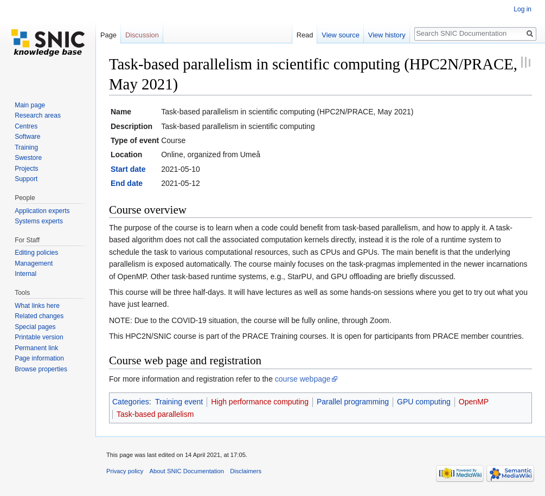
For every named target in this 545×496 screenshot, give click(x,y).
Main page (30, 105)
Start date (128, 169)
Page (108, 35)
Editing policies (36, 252)
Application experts (42, 211)
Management (34, 263)
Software (27, 136)
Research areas (38, 115)
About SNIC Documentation (187, 471)
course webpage (303, 379)
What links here (37, 306)
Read (305, 35)
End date (127, 183)
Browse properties (41, 369)
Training (26, 147)
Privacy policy (124, 471)
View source (340, 35)
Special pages (35, 327)
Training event (179, 401)
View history (387, 35)
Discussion (142, 35)
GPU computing (424, 401)
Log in (522, 9)
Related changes (39, 316)
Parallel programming (353, 401)
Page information (39, 358)
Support (26, 179)
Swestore (28, 158)
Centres (26, 126)
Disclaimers (245, 471)
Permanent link (36, 348)
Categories (130, 401)
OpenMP (474, 401)
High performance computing (260, 401)
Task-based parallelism (155, 414)
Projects (26, 168)
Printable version (39, 337)
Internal (25, 274)
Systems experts (39, 221)
